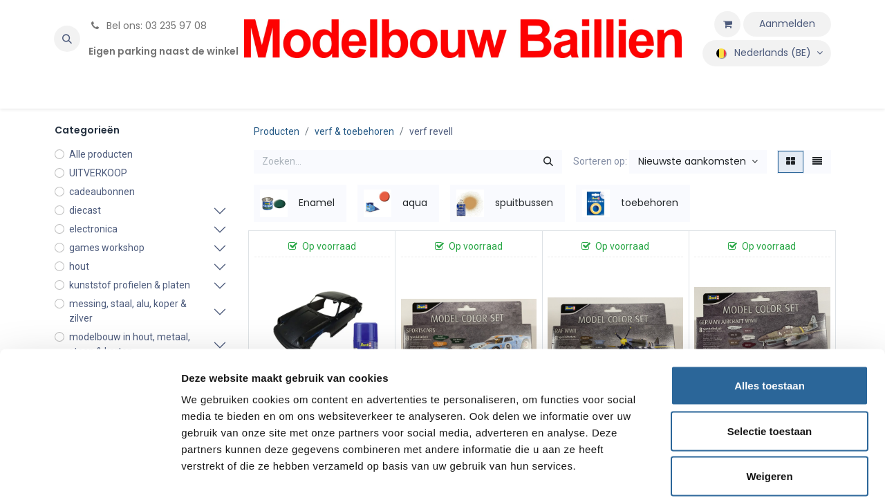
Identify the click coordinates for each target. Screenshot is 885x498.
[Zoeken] (548, 162)
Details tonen (747, 471)
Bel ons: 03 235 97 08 (147, 26)
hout (79, 266)
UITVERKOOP (98, 172)
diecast (85, 210)
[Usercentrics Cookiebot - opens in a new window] (89, 471)
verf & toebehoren (354, 131)
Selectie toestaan (769, 362)
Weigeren (769, 407)
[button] (67, 39)
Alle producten (101, 154)
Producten (276, 131)
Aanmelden (787, 23)
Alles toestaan (769, 316)
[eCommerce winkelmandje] (727, 24)
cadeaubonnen (102, 191)
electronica (93, 228)
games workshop (107, 247)
